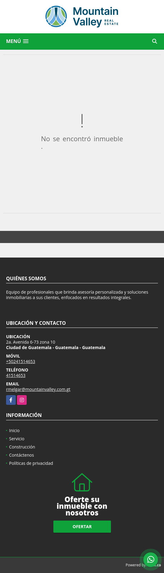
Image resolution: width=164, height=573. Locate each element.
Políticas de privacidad (31, 463)
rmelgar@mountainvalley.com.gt (38, 389)
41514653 (15, 375)
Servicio (16, 438)
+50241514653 (20, 361)
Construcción (22, 447)
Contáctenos (21, 455)
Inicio (14, 430)
